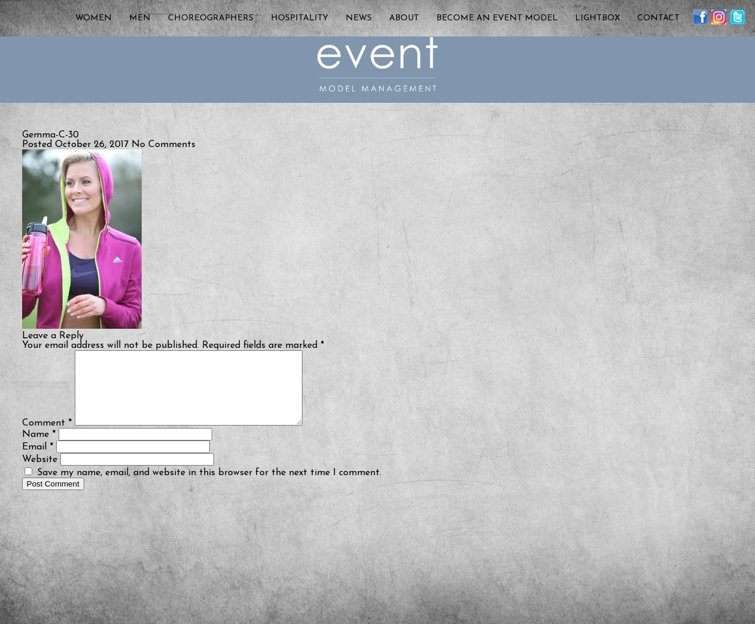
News (359, 18)
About (404, 18)
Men (140, 18)
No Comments (163, 144)
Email (37, 461)
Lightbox (597, 18)
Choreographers (210, 18)
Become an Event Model (497, 18)
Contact (658, 18)
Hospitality (299, 18)
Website (39, 474)
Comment (47, 437)
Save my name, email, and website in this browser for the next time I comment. (209, 487)
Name (39, 449)
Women (93, 18)
